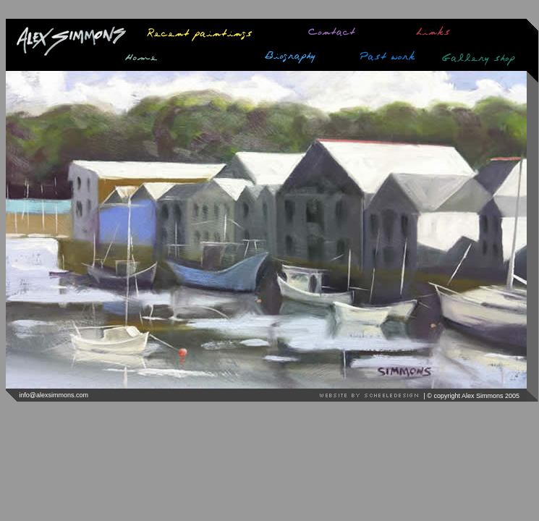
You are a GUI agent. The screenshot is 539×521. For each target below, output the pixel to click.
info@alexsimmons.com (53, 395)
